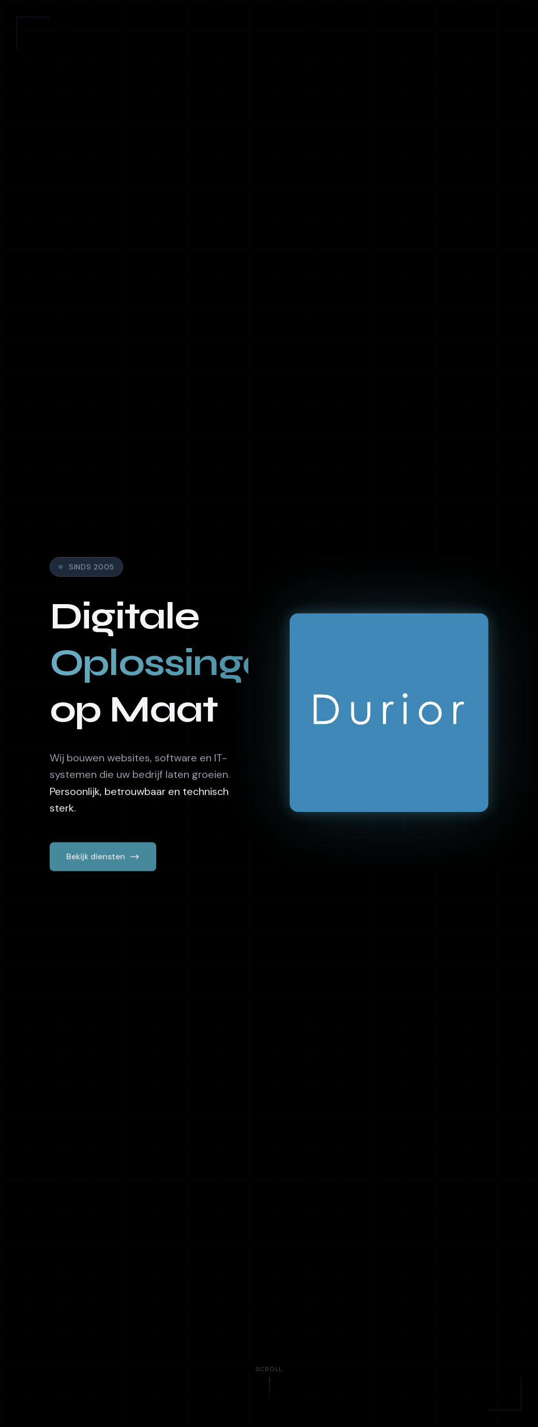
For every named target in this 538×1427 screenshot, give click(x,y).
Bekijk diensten (103, 858)
